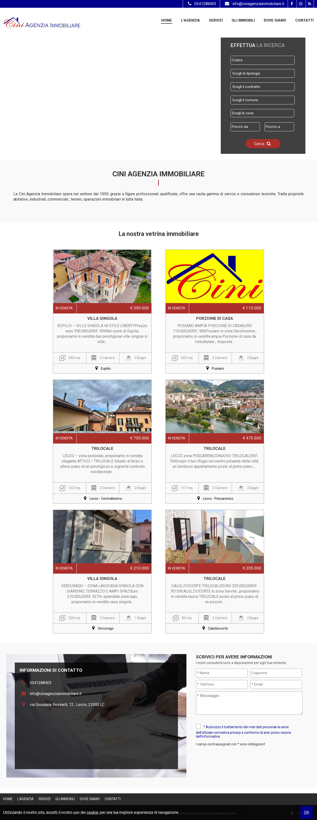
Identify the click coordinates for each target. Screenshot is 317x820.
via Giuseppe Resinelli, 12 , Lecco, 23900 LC (67, 704)
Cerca (263, 143)
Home (166, 20)
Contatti (304, 20)
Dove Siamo (275, 20)
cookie (92, 812)
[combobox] (262, 73)
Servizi (216, 20)
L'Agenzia (190, 20)
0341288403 (201, 3)
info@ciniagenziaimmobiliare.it (254, 3)
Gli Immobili (243, 20)
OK (306, 812)
